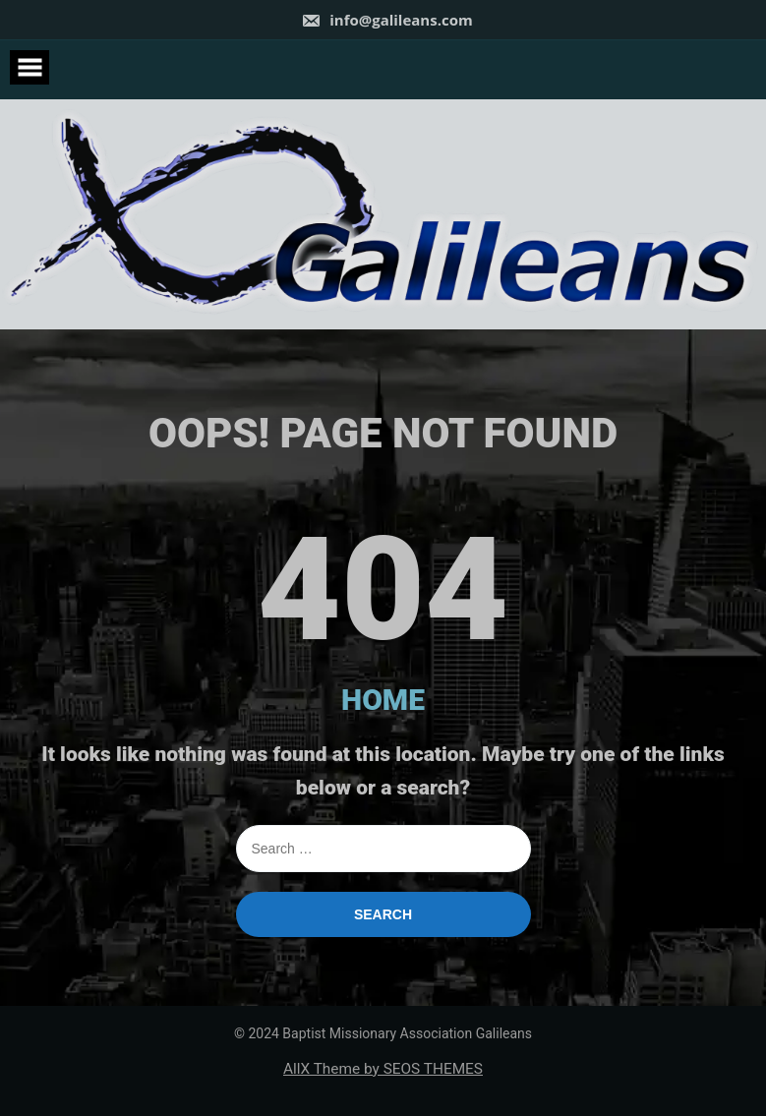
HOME (383, 699)
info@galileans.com (386, 19)
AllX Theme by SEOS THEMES (383, 1069)
